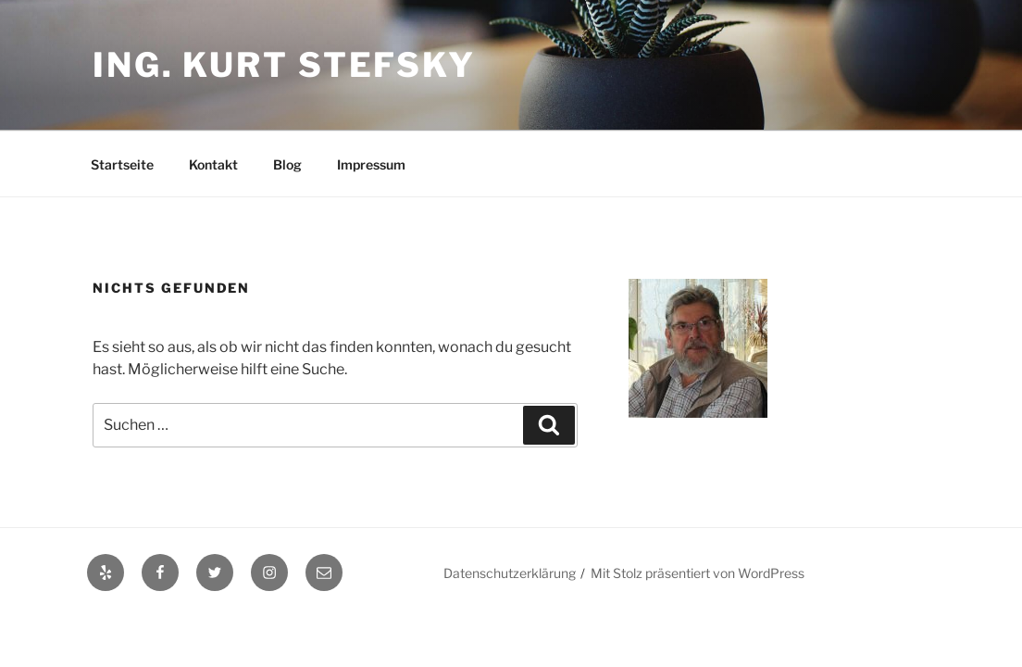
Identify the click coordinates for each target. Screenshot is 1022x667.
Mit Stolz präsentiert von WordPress (697, 573)
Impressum (371, 164)
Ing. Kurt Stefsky (284, 64)
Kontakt (213, 164)
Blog (287, 164)
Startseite (122, 164)
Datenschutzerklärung (509, 573)
